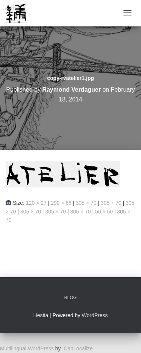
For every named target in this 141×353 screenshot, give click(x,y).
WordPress (95, 315)
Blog (70, 297)
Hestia (41, 315)
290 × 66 (61, 203)
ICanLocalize (77, 348)
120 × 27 (36, 203)
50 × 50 (104, 212)
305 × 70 (86, 203)
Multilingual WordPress (27, 348)
